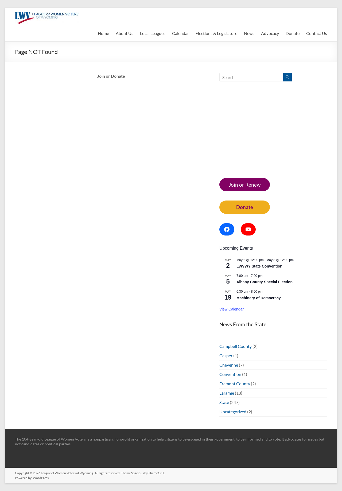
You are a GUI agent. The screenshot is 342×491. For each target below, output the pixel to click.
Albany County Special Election (264, 282)
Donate (293, 33)
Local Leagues (152, 33)
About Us (124, 33)
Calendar (180, 33)
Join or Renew (245, 185)
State (224, 402)
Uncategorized (232, 411)
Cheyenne (228, 364)
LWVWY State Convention (259, 266)
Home (103, 33)
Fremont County (234, 383)
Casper (225, 355)
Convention (230, 374)
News (249, 33)
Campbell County (235, 346)
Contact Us (316, 33)
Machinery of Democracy (258, 298)
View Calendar (231, 309)
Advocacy (270, 33)
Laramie (226, 392)
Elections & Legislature (216, 33)
